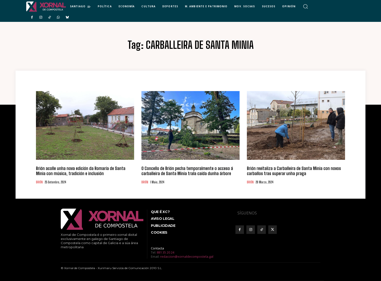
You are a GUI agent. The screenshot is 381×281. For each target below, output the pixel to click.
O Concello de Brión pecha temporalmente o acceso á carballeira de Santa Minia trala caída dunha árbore (187, 171)
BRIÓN (39, 182)
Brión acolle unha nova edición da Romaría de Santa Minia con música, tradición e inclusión (80, 171)
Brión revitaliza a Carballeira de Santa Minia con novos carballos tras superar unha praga (294, 171)
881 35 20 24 (165, 252)
